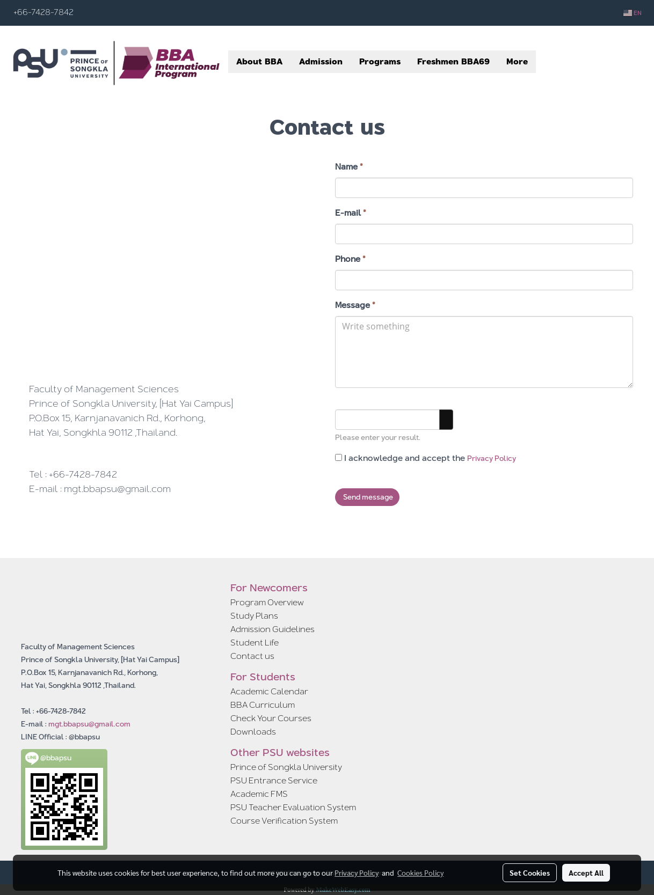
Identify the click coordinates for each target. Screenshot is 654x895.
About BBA (259, 61)
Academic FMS (259, 794)
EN (632, 13)
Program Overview (267, 602)
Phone (350, 259)
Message (355, 305)
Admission (321, 61)
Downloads (253, 731)
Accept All (586, 872)
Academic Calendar (269, 691)
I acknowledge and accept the (425, 458)
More (517, 61)
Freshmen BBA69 (453, 61)
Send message (367, 497)
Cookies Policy (420, 872)
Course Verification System (284, 820)
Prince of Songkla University (286, 767)
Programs (380, 61)
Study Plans (254, 615)
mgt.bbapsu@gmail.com (89, 724)
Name (349, 166)
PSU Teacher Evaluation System (293, 807)
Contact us (252, 656)
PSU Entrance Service (273, 780)
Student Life (254, 642)
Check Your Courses (270, 718)
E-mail (350, 213)
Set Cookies (530, 872)
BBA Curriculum (262, 704)
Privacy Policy (491, 458)
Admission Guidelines (272, 629)
